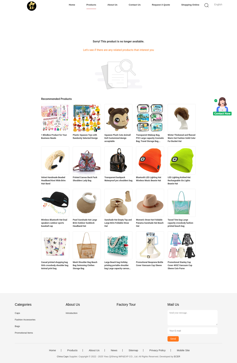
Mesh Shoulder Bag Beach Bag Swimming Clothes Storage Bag (85, 265)
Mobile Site (183, 350)
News (114, 350)
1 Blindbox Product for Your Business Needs (54, 136)
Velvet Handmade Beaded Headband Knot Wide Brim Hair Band (53, 180)
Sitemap (133, 350)
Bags (17, 326)
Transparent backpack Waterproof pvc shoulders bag (118, 179)
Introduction (71, 313)
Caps (17, 313)
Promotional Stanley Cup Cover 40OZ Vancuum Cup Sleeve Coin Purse (180, 265)
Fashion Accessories (25, 319)
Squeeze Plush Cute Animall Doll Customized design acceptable (117, 138)
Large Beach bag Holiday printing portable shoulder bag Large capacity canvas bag (116, 265)
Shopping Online (190, 4)
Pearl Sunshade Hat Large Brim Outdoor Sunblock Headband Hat (85, 223)
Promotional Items (24, 332)
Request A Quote (161, 4)
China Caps (63, 356)
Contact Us (135, 4)
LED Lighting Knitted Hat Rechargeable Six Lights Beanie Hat (179, 180)
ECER (177, 356)
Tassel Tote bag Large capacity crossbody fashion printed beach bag (180, 223)
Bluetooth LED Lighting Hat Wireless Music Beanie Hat (148, 179)
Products (91, 4)
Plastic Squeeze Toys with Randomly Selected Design (85, 136)
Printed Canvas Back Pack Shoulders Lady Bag (85, 179)
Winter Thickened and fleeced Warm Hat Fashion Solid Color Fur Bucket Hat (182, 138)
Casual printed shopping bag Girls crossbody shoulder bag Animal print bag (54, 265)
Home (72, 4)
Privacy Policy (157, 350)
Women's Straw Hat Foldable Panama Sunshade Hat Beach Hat (150, 223)
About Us (113, 4)
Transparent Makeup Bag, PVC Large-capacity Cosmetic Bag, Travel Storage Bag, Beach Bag (150, 138)
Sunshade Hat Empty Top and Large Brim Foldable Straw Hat (118, 223)
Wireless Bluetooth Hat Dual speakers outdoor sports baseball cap (54, 223)
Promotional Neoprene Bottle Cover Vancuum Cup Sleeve (149, 264)
